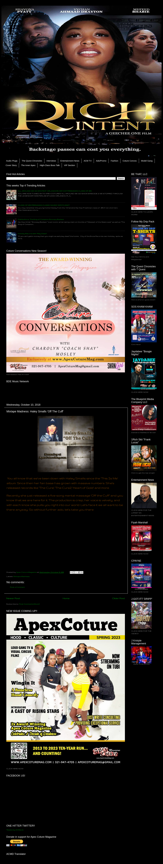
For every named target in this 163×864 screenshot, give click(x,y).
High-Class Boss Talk (50, 165)
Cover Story (11, 165)
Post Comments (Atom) (29, 604)
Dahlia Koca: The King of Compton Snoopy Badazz (41, 219)
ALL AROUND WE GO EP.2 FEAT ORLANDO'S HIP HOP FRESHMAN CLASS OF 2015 (55, 191)
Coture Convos (130, 161)
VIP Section (69, 165)
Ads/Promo (101, 161)
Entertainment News (69, 161)
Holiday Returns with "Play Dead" (32, 233)
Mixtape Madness (21, 576)
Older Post (118, 598)
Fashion (114, 161)
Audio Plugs (11, 161)
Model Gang (147, 161)
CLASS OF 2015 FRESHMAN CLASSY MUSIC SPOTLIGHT (44, 205)
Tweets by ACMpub (15, 830)
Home (66, 598)
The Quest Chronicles (32, 161)
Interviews (51, 161)
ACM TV (87, 161)
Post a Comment (17, 587)
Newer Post (13, 598)
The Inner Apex (28, 165)
